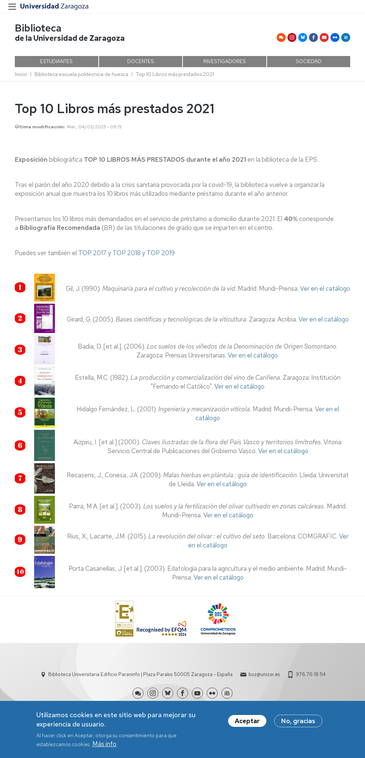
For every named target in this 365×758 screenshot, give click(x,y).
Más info (104, 745)
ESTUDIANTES (56, 61)
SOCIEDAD (309, 61)
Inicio (21, 74)
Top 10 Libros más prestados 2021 (175, 74)
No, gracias (298, 722)
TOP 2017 (92, 253)
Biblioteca (38, 28)
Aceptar (247, 722)
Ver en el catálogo (325, 288)
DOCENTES (140, 61)
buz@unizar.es (264, 674)
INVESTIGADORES (224, 61)
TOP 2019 (161, 253)
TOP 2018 (126, 253)
